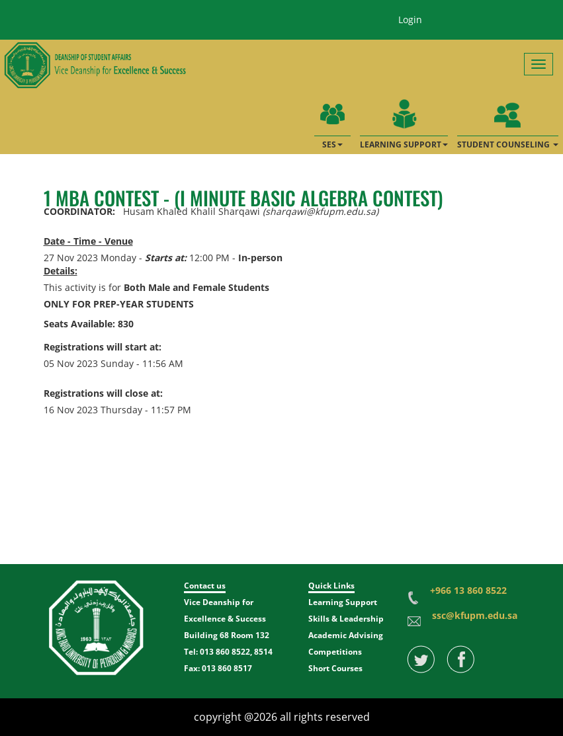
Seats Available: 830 (89, 323)
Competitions (335, 651)
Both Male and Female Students (196, 287)
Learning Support (342, 602)
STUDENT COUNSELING (507, 121)
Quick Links (331, 585)
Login (410, 19)
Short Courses (335, 668)
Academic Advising (345, 635)
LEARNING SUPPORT (404, 121)
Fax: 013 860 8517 (218, 668)
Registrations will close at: (103, 393)
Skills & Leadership (346, 618)
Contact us (205, 585)
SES (332, 121)
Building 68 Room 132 (226, 635)
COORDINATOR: (79, 211)
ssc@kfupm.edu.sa (474, 615)
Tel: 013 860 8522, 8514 (228, 651)
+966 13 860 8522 (468, 590)
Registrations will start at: (102, 347)
